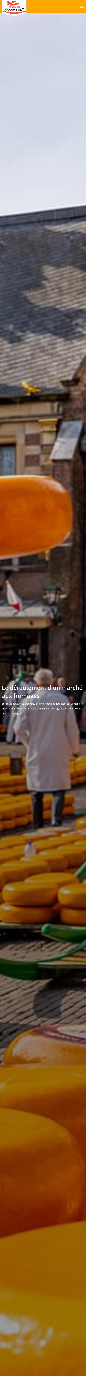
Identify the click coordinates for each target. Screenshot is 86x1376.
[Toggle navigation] (81, 6)
